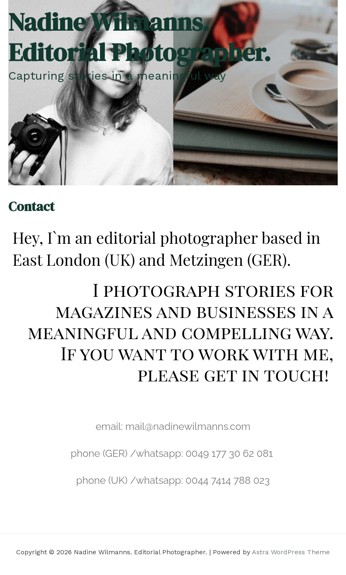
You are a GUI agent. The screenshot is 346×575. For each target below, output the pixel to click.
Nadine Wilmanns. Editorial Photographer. (139, 37)
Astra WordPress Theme (291, 552)
